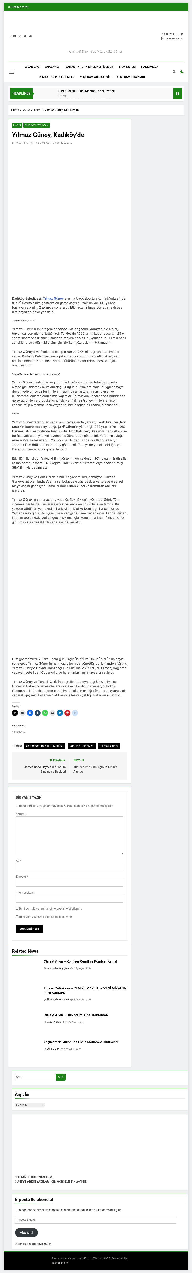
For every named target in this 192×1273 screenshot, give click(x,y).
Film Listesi (127, 67)
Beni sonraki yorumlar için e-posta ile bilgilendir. (50, 909)
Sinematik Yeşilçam (35, 125)
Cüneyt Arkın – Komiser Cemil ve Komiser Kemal (80, 962)
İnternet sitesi (25, 893)
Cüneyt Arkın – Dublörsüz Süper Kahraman (76, 1015)
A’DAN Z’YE (32, 67)
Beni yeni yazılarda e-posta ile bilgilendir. (46, 917)
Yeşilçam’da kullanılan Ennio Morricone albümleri (81, 1042)
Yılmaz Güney (53, 298)
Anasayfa (52, 67)
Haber (16, 125)
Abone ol (26, 1233)
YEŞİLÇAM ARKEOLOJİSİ (95, 77)
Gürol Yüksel (54, 1022)
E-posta (22, 877)
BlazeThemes (60, 1263)
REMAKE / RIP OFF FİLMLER (56, 77)
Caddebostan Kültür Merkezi (44, 746)
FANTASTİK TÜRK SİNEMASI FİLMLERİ (89, 67)
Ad (19, 861)
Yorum (21, 814)
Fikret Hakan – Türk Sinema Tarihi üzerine (86, 91)
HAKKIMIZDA (149, 67)
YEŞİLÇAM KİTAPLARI (131, 77)
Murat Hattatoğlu (25, 143)
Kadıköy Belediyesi (81, 746)
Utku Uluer (53, 1049)
